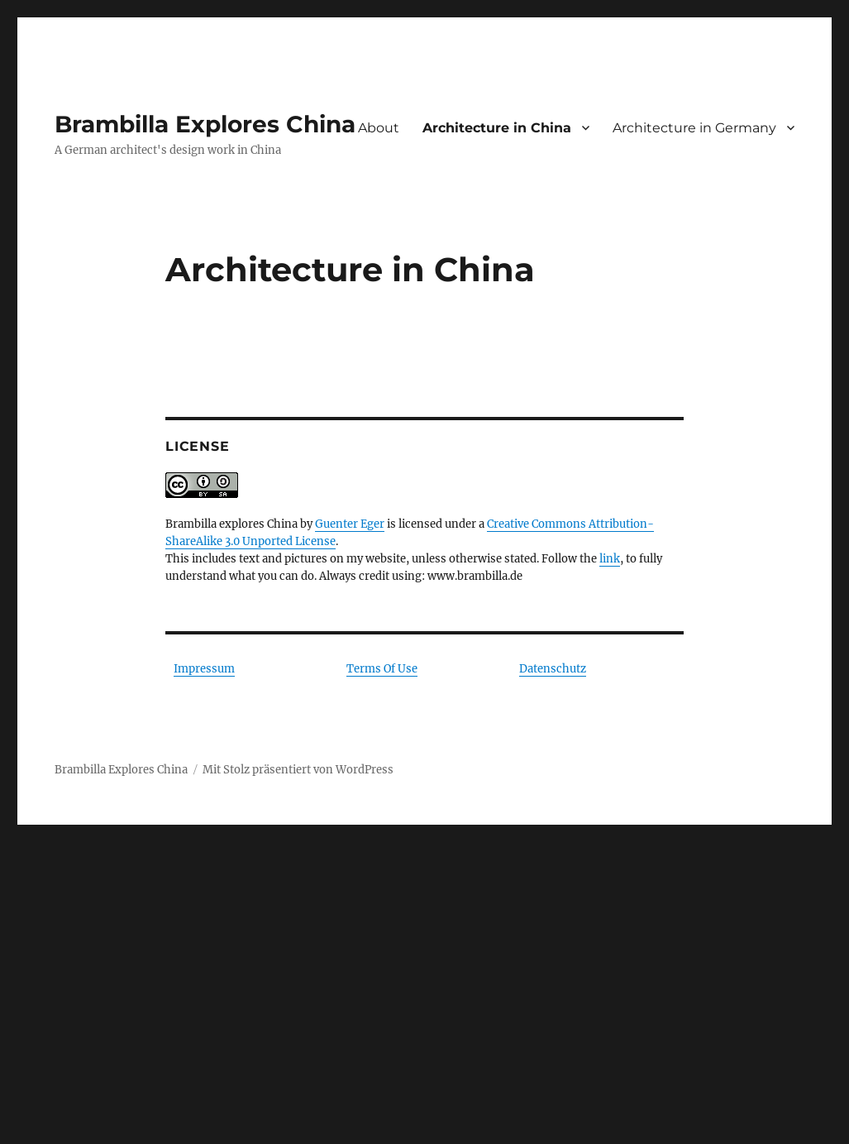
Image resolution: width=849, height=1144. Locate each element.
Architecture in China (496, 128)
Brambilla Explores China (205, 124)
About (378, 128)
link (609, 559)
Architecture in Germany (694, 128)
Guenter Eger (349, 524)
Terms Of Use (381, 669)
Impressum (204, 669)
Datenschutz (552, 669)
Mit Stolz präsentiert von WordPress (298, 770)
